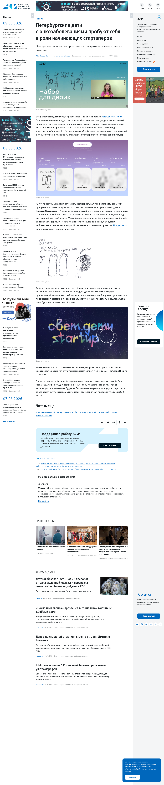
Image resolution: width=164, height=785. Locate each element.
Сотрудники (142, 44)
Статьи (39, 598)
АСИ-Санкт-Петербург (45, 56)
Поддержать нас (144, 61)
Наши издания (143, 58)
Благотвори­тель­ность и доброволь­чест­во (89, 56)
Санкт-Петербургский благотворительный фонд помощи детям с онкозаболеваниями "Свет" (79, 469)
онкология (80, 463)
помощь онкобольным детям (62, 466)
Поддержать (120, 225)
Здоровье (49, 553)
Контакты (141, 40)
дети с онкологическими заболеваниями (58, 463)
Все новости (8, 421)
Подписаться (148, 69)
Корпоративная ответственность (66, 598)
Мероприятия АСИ (145, 47)
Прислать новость (145, 51)
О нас (139, 37)
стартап (78, 466)
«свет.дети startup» (111, 116)
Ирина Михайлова (62, 56)
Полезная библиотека (146, 54)
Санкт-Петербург (47, 459)
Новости (39, 19)
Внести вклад (109, 445)
